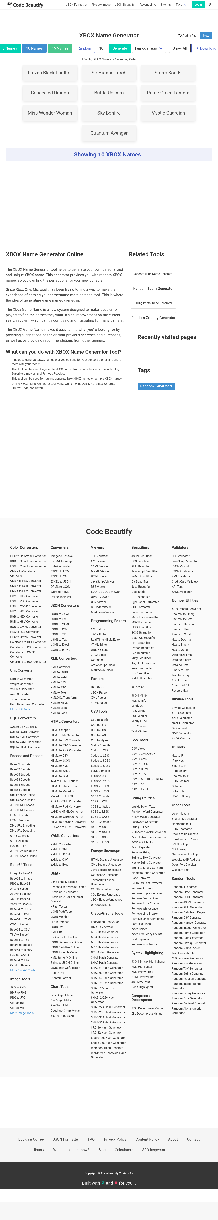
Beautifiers (140, 547)
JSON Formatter (76, 4)
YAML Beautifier (141, 576)
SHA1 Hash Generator (105, 957)
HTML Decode (19, 820)
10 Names (34, 48)
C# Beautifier (139, 581)
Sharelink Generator (184, 818)
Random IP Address (185, 887)
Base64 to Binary (21, 950)
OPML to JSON (60, 586)
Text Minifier (139, 731)
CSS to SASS (99, 735)
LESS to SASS (100, 791)
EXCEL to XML (60, 576)
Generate (119, 48)
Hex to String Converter (146, 862)
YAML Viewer (99, 566)
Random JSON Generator (188, 902)
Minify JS (137, 706)
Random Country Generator (153, 318)
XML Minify (138, 700)
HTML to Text (59, 776)
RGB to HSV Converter (24, 621)
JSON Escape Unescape (106, 899)
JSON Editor (99, 634)
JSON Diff (57, 927)
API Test (177, 586)
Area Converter (20, 694)
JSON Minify (139, 695)
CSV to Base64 (20, 924)
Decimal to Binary (183, 614)
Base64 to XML (20, 914)
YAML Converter (61, 844)
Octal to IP (178, 786)
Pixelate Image (101, 4)
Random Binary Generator (188, 993)
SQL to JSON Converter (25, 732)
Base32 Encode (20, 764)
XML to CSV (58, 682)
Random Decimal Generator (190, 1003)
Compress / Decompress (141, 998)
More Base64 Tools (22, 970)
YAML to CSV (59, 859)
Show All (180, 48)
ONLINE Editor (100, 649)
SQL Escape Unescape (105, 894)
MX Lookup (179, 849)
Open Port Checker (184, 864)
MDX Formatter (141, 622)
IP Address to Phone (185, 839)
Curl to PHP (58, 973)
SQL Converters (23, 718)
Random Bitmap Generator (189, 943)
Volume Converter (22, 689)
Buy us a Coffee (31, 1139)
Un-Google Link (101, 904)
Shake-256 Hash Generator (108, 1043)
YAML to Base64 (21, 904)
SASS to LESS (100, 842)
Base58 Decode (20, 779)
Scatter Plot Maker (63, 1015)
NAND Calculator (183, 723)
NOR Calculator (182, 733)
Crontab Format (61, 978)
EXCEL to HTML (61, 571)
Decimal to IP (180, 776)
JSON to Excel (60, 644)
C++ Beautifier (140, 597)
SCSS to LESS (100, 811)
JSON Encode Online (23, 856)
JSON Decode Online (23, 851)
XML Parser (98, 697)
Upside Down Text (143, 806)
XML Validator (181, 576)
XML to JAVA (59, 713)
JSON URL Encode (22, 805)
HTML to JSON (60, 760)
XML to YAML (59, 677)
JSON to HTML (60, 649)
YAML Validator (182, 592)
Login (198, 4)
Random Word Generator (147, 811)
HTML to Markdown (63, 791)
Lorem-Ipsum (180, 813)
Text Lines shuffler (184, 953)
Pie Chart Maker (61, 1005)
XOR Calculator (181, 713)
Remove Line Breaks (144, 913)
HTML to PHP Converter (66, 750)
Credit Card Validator (64, 892)
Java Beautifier (141, 586)
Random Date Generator (187, 938)
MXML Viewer (100, 571)
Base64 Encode (20, 784)
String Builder (140, 827)
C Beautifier (138, 592)
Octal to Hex (180, 665)
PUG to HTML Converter (66, 801)
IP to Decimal (180, 781)
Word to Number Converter (148, 837)
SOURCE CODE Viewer (105, 592)
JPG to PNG (18, 987)
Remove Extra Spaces (145, 903)
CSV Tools (139, 740)
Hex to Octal (180, 649)
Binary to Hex (180, 629)
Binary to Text (181, 670)
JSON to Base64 (20, 894)
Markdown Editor (102, 670)
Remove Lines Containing (147, 919)
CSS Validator (181, 556)
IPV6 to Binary (181, 796)
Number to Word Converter (148, 832)
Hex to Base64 (19, 955)
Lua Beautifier (140, 673)
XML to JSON (59, 672)
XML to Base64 (20, 899)
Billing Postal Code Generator (153, 303)
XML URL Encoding (22, 825)
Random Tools (183, 878)
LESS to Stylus (100, 781)
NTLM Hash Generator (105, 952)
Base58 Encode (20, 774)
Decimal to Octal (182, 619)
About (173, 1139)
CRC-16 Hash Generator (106, 1027)
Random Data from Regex (188, 912)
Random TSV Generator (187, 968)
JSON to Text (59, 639)
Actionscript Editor (103, 665)
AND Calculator (182, 718)
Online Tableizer (61, 597)
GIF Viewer (17, 1008)
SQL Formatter (140, 607)
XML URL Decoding (22, 830)
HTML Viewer (100, 576)
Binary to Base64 (21, 945)
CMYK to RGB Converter (25, 586)
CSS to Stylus (99, 740)
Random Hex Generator (187, 963)
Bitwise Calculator (183, 708)
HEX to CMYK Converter (25, 637)
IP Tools (178, 747)
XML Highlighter (141, 966)
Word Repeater (141, 847)
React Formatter (141, 668)
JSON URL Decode (22, 810)
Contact (193, 1139)
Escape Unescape (105, 851)
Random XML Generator (187, 907)
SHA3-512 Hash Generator (108, 1022)
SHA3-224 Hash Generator (108, 1007)
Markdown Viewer (102, 612)
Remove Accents (142, 888)
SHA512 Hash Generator (107, 983)
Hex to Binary (180, 644)
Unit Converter (22, 670)
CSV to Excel (139, 789)
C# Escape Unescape (105, 875)
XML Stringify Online (64, 957)
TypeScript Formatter (145, 602)
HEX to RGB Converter (24, 632)
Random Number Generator (189, 922)
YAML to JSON (60, 854)
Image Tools (20, 979)
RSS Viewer (98, 586)
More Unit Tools (20, 709)
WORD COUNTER (142, 842)
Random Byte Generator (187, 998)
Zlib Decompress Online (146, 1013)
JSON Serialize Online (65, 947)
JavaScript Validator (185, 561)
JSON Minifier (59, 917)
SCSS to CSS (99, 801)
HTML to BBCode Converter (68, 822)
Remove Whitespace (144, 908)
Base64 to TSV (19, 939)
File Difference (60, 922)
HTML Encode (19, 815)
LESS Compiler (100, 771)
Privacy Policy (115, 1139)
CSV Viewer (98, 602)
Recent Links (148, 4)
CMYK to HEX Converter (25, 581)
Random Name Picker (186, 948)
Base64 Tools (21, 865)
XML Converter (60, 667)
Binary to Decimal (183, 624)
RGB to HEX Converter (24, 616)
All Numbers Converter (186, 609)
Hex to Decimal (182, 639)
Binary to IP (179, 765)
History (38, 1150)
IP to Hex (178, 760)
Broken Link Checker (64, 937)
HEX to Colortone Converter (28, 556)
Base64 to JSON (20, 909)
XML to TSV (58, 687)
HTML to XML (59, 765)
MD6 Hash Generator (104, 947)
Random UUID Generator (187, 897)
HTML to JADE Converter (67, 816)
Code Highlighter (142, 987)
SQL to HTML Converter (25, 747)
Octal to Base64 (20, 965)
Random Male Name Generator (153, 274)
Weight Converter (21, 684)
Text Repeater (140, 939)
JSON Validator (182, 566)
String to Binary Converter (148, 868)
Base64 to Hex (19, 960)
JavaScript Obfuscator (65, 968)
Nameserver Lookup (185, 854)
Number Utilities (185, 600)
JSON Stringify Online (64, 952)
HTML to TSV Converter (66, 745)
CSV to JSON (139, 764)
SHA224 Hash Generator (107, 968)
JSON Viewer (99, 556)
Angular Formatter (143, 663)
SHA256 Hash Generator (107, 973)
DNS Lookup (180, 844)
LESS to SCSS (100, 786)
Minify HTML (139, 721)
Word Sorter (139, 929)
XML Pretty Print (142, 972)
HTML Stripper (60, 730)
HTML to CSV (59, 755)
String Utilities (143, 798)
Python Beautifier (142, 648)
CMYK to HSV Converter (25, 591)
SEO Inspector (153, 1150)
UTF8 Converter (20, 835)
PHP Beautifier (140, 643)
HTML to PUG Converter (66, 806)
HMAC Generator (102, 927)
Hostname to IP (182, 824)
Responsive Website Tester (68, 887)
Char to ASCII (180, 685)
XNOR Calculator (183, 738)
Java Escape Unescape (106, 870)
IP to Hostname (182, 829)
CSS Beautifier (100, 720)
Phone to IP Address (185, 834)
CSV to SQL (138, 784)
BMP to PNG (18, 992)
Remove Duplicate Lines (146, 893)
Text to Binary (181, 675)
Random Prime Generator (188, 933)
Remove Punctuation (144, 944)
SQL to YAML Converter (25, 742)
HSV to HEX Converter (24, 596)
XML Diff (56, 932)
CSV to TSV (138, 774)
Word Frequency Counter (147, 934)
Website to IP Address (186, 859)
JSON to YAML (60, 624)
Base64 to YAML (21, 919)
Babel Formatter (141, 612)
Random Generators (156, 386)
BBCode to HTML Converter (68, 827)
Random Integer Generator (189, 927)
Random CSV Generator (187, 917)
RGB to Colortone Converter (28, 561)
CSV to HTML (140, 769)
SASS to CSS (99, 827)
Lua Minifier (138, 726)
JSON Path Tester (62, 911)
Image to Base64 (21, 873)
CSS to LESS (99, 725)
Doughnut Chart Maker (65, 1010)
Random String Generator (188, 973)
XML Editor (98, 629)
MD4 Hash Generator (104, 937)
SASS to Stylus (100, 832)
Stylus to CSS (99, 750)
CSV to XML (139, 759)
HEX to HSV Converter (24, 611)
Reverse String (140, 852)
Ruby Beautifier (141, 658)
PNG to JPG (18, 997)
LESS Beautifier (141, 627)
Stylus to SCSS (100, 760)
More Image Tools (22, 1013)
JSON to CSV (59, 629)
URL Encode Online (22, 795)
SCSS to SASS (100, 816)
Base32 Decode (20, 769)
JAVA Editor (98, 655)
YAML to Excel (60, 864)
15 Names (60, 48)
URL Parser (98, 687)
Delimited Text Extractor (146, 883)
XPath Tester (59, 906)
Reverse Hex (180, 690)
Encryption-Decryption (105, 922)
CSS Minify (138, 711)
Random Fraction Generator (190, 978)
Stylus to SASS (100, 765)
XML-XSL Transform (64, 697)
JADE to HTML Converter (67, 811)
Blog (102, 1150)
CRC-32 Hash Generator (106, 1032)
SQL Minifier (139, 716)
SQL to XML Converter (24, 737)
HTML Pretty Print (143, 977)
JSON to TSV (59, 634)
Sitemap (166, 4)
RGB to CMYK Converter (25, 626)
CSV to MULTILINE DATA (147, 779)
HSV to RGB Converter (24, 601)
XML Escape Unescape (106, 864)
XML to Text (58, 692)
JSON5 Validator (182, 571)
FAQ (91, 1139)
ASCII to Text (180, 680)
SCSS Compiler (101, 796)
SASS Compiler (101, 822)
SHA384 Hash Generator (107, 978)
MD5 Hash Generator (104, 942)
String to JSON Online (65, 962)
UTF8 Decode (19, 841)
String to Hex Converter (146, 857)
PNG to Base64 (20, 883)
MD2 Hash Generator (104, 932)
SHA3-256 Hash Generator (108, 1012)
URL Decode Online (22, 800)
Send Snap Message (64, 882)
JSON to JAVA (60, 614)
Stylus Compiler (101, 745)
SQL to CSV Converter (24, 727)
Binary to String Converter (148, 873)
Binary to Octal (181, 634)
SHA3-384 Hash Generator (108, 1017)
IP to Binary (179, 771)
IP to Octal (178, 791)
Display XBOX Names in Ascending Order (108, 59)
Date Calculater (60, 566)
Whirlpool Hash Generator (107, 1048)
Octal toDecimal (182, 655)
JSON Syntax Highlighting (148, 961)
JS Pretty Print (140, 982)
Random (84, 48)
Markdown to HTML (63, 796)
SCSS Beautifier (141, 632)
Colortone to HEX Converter (28, 642)
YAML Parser (99, 702)
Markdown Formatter (145, 617)
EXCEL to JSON (61, 581)
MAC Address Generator (187, 958)
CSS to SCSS (99, 730)
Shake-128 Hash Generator (108, 1037)
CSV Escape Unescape (105, 889)
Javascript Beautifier (144, 571)
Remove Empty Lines (144, 898)
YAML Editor (99, 644)
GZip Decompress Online (147, 1008)
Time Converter (20, 699)
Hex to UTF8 (18, 846)
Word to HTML (60, 592)
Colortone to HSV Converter (28, 661)
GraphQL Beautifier (143, 637)
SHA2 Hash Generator (105, 962)
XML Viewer (99, 561)
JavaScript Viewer (102, 581)
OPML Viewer (100, 597)
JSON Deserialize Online (66, 942)
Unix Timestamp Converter (27, 704)
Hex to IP (178, 755)
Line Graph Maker (62, 995)
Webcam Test (181, 870)
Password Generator (144, 822)
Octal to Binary (181, 660)
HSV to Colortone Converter (28, 566)
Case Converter (141, 878)
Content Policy (147, 1139)
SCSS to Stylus (100, 806)
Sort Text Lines (141, 924)
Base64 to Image (21, 878)
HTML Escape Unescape (107, 859)
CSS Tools (99, 711)
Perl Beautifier (140, 653)
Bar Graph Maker (61, 1000)
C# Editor (97, 660)
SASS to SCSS (100, 837)
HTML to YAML (60, 771)
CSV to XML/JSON (143, 753)
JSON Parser (99, 692)
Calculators (124, 1150)
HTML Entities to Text (64, 786)
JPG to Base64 (19, 888)
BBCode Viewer (101, 607)
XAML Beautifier (141, 678)
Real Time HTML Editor (106, 639)
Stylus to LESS (100, 755)
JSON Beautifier (125, 4)
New (206, 35)
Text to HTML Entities (64, 781)
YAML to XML (59, 849)
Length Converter (21, 679)
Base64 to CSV (20, 929)
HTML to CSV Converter (66, 740)
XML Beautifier (140, 566)
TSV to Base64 (19, 934)
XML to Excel (59, 708)
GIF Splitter (17, 1002)
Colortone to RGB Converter (28, 647)
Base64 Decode (20, 790)
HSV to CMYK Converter (25, 606)
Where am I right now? (71, 1150)
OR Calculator (181, 728)
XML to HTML (59, 702)
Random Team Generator (153, 288)
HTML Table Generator (65, 735)
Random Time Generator (187, 892)
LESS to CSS (99, 776)
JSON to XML (59, 619)
